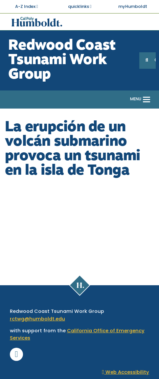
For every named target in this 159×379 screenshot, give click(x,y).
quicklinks (80, 6)
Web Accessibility (125, 372)
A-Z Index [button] (26, 6)
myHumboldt (132, 7)
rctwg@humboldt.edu (37, 319)
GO (155, 60)
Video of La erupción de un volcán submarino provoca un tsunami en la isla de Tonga (79, 224)
